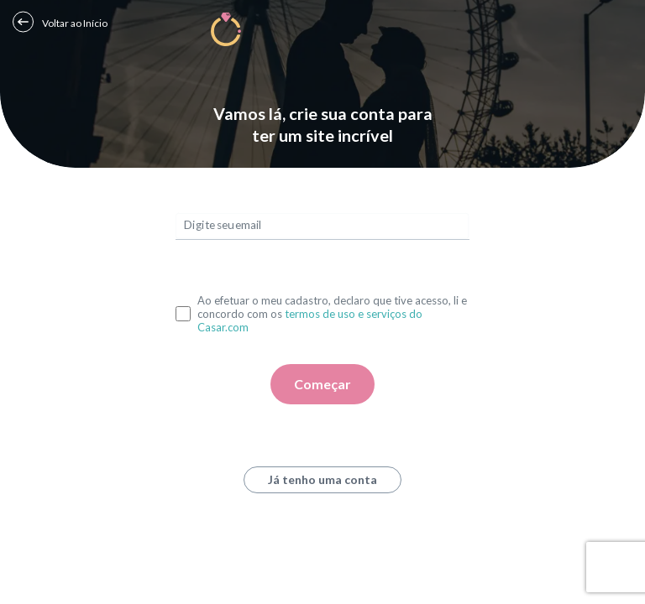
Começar (322, 384)
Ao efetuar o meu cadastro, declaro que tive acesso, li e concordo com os (332, 314)
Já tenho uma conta (322, 479)
